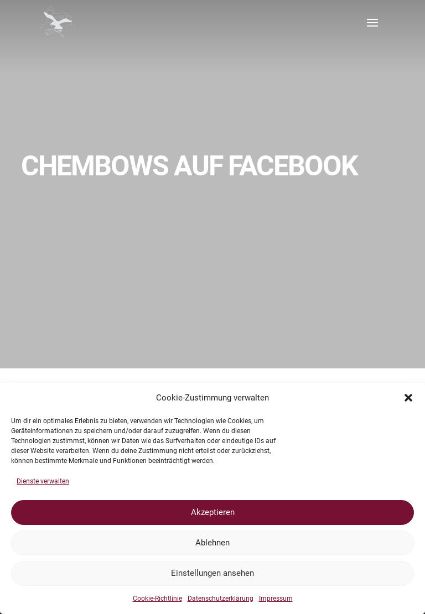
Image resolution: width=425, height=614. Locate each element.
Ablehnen (212, 543)
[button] (408, 397)
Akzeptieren (213, 512)
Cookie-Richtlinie (157, 598)
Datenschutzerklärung (220, 598)
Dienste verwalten (43, 481)
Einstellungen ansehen (212, 573)
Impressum (276, 598)
